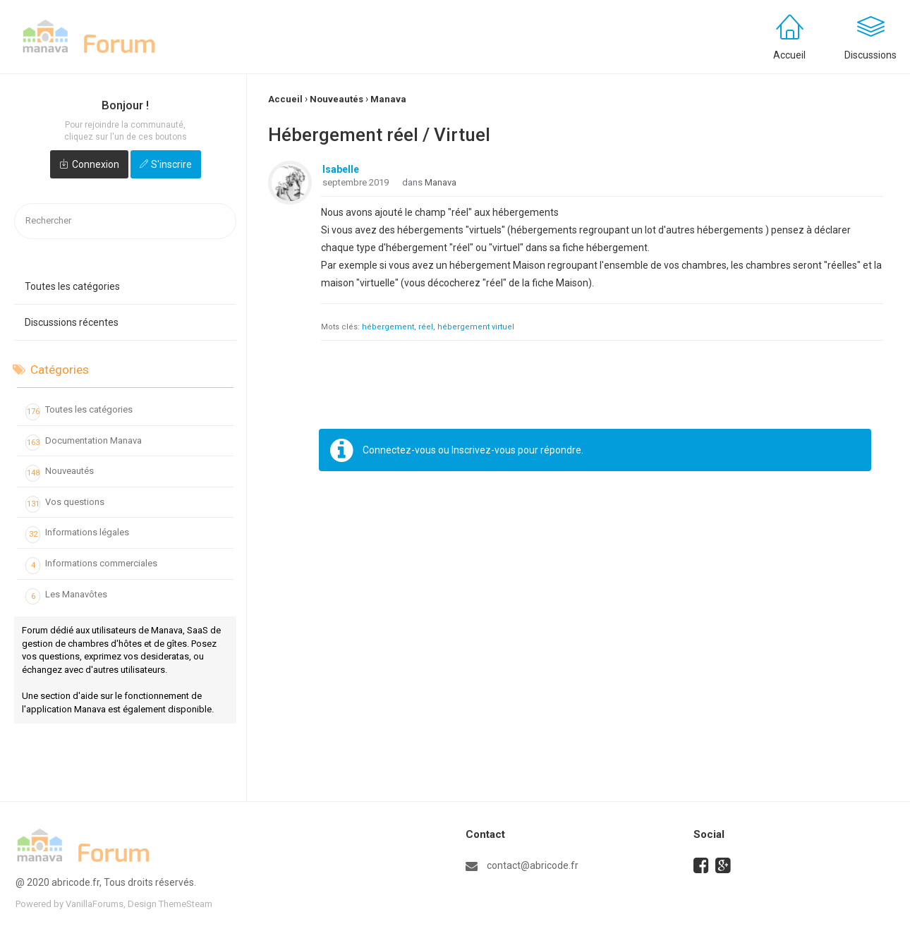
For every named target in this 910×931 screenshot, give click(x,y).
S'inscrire (171, 164)
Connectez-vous (399, 450)
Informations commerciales (91, 565)
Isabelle (340, 169)
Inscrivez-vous (483, 450)
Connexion (95, 164)
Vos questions (64, 504)
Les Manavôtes (66, 596)
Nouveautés (59, 473)
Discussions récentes (72, 322)
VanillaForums (94, 904)
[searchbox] (125, 221)
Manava (440, 182)
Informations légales (77, 534)
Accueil (789, 55)
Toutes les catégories (72, 286)
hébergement (388, 326)
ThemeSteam (185, 904)
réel (425, 326)
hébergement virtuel (475, 326)
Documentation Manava (83, 442)
